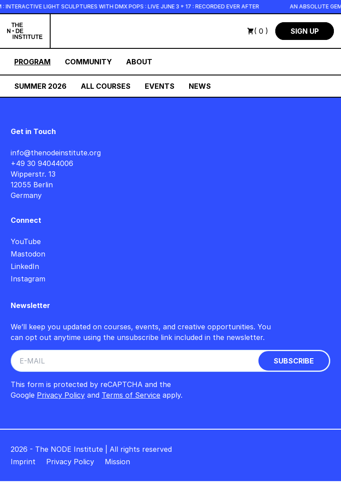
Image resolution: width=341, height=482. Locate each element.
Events (159, 86)
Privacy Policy (61, 395)
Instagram (28, 278)
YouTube (26, 241)
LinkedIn (25, 266)
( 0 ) (257, 31)
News (200, 86)
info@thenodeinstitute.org (56, 152)
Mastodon (28, 253)
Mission (117, 461)
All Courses (106, 86)
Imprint (23, 461)
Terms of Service (131, 395)
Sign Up (304, 31)
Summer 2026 (40, 86)
